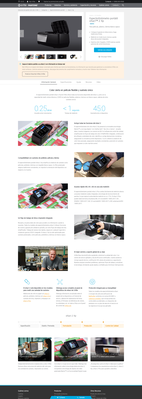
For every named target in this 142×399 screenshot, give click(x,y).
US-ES (22, 1)
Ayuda (78, 81)
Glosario (93, 395)
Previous (21, 57)
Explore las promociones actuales (54, 1)
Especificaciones (66, 81)
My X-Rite (32, 1)
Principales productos (60, 393)
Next (81, 57)
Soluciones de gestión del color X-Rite (28, 10)
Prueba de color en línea (97, 393)
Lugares (20, 395)
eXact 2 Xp (71, 10)
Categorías (44, 10)
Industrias (57, 5)
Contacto (115, 5)
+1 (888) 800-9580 (118, 1)
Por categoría (58, 395)
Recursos (89, 81)
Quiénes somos (104, 5)
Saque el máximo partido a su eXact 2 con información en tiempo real (43, 64)
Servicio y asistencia (70, 5)
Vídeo (99, 81)
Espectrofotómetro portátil (57, 10)
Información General (48, 81)
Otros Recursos (95, 390)
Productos (48, 5)
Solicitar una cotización (105, 50)
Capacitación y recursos (88, 5)
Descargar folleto (104, 57)
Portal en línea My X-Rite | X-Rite (35, 74)
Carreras (20, 393)
